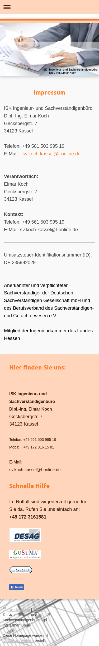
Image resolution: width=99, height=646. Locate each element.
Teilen (16, 587)
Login (91, 610)
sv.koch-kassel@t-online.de (52, 153)
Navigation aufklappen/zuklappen (49, 7)
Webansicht (86, 615)
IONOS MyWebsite (18, 641)
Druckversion (17, 610)
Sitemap (39, 610)
